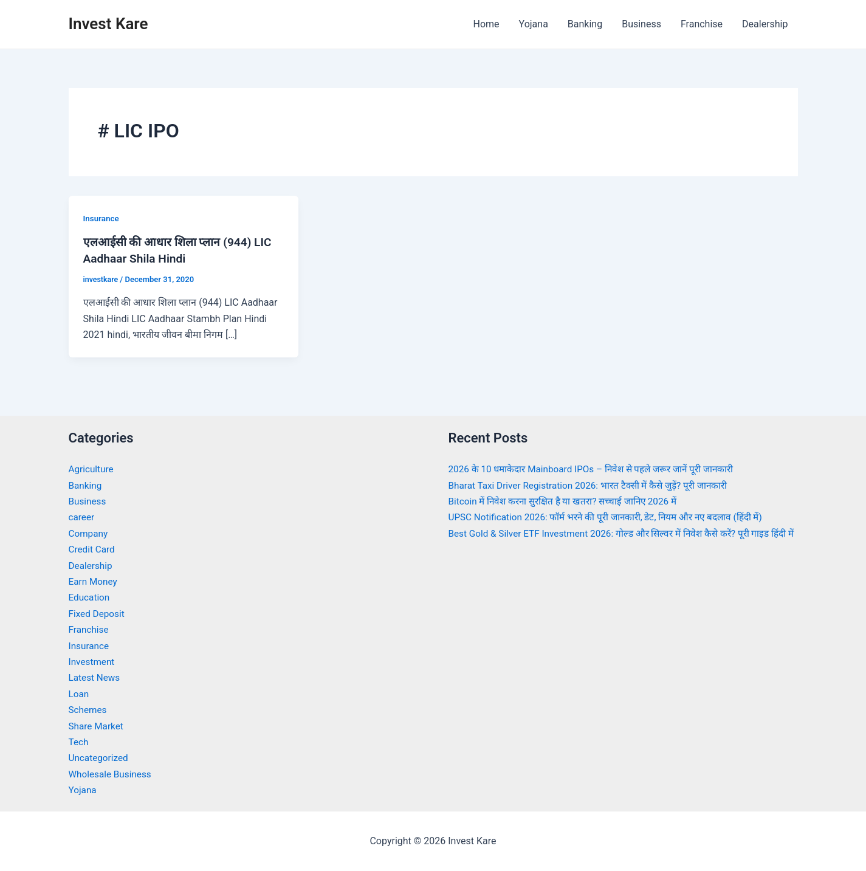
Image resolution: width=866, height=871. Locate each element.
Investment (93, 660)
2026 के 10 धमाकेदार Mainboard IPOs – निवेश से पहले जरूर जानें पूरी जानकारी (598, 468)
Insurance (102, 218)
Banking (585, 24)
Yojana (533, 24)
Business (641, 24)
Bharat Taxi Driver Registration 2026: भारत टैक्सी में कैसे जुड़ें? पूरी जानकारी (594, 484)
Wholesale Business (112, 773)
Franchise (702, 24)
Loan (79, 692)
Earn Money (94, 581)
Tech (79, 740)
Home (486, 24)
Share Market (97, 725)
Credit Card (93, 548)
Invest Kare (108, 24)
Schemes (89, 709)
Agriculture (92, 468)
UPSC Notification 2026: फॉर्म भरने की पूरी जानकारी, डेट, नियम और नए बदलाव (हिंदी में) (614, 516)
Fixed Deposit (98, 612)
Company (89, 532)
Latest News (96, 677)
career (82, 516)
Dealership (765, 24)
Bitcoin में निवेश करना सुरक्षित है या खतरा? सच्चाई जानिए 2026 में (568, 500)
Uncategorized (100, 757)
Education (90, 596)
